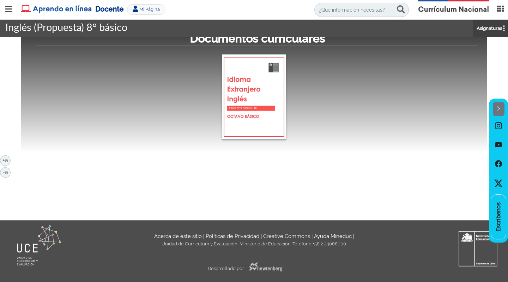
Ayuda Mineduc (333, 236)
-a (6, 172)
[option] (498, 125)
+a (6, 160)
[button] (498, 109)
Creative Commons (286, 236)
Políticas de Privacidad (232, 236)
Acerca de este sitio (178, 236)
